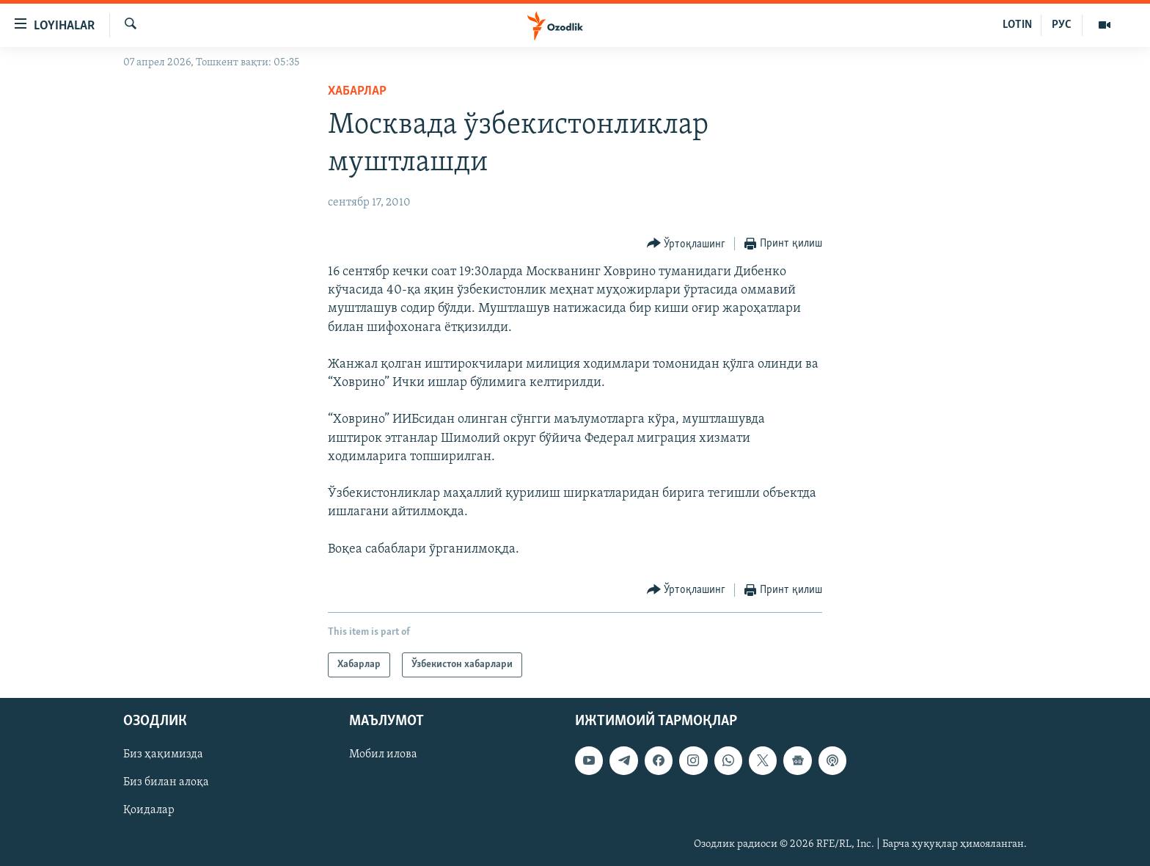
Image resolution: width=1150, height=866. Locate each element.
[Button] (686, 244)
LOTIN (1017, 25)
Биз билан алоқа (166, 782)
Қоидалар (149, 811)
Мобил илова (383, 754)
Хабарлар (357, 91)
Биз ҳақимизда (163, 754)
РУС (1062, 25)
